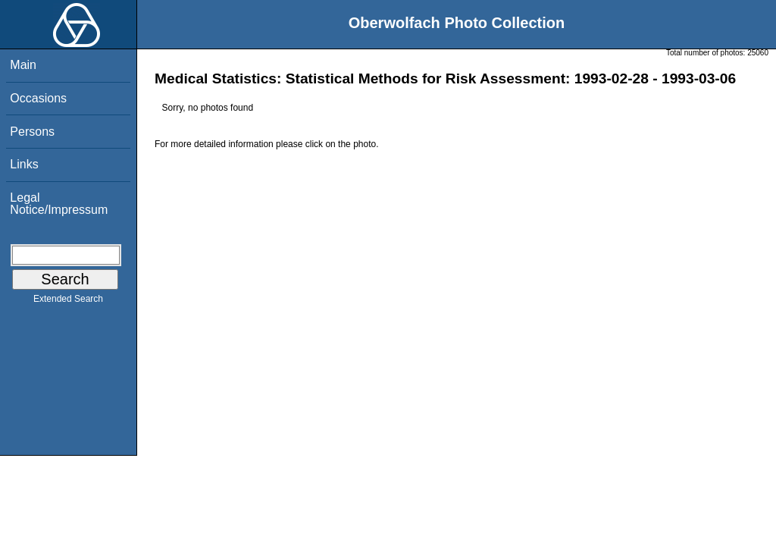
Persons (32, 131)
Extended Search (68, 301)
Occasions (38, 98)
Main (23, 64)
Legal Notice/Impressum (59, 203)
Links (24, 164)
